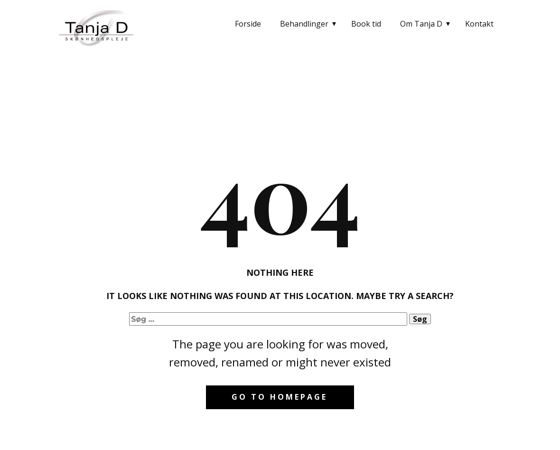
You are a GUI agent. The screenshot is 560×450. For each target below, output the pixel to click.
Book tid (366, 24)
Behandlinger (304, 24)
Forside (248, 24)
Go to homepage (279, 397)
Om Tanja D (421, 24)
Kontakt (479, 24)
